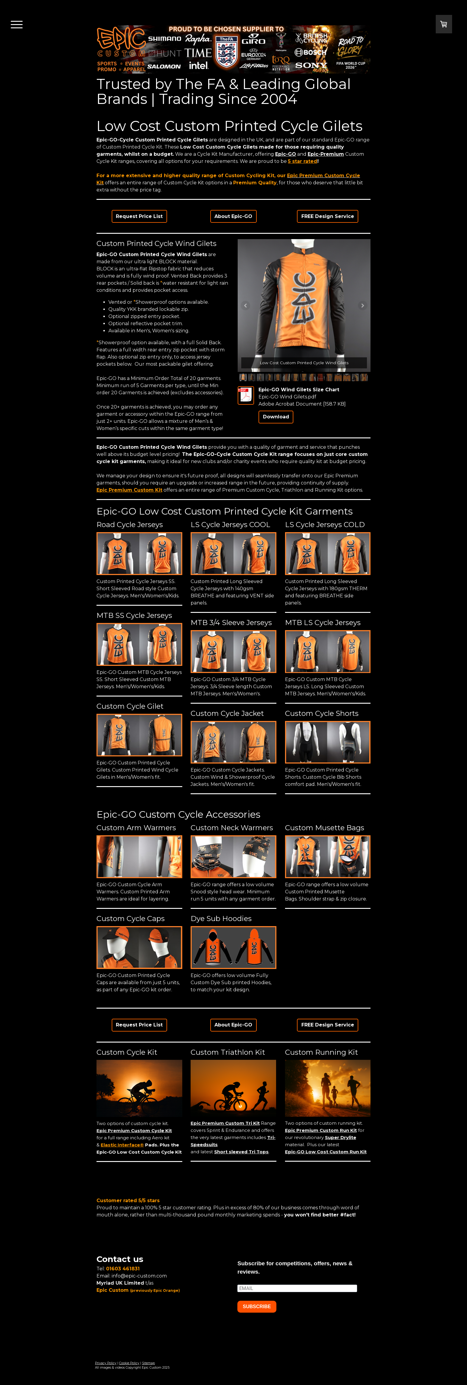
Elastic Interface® (122, 1145)
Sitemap (148, 1363)
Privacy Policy (105, 1363)
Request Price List (139, 216)
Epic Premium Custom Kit (129, 490)
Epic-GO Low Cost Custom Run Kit (326, 1152)
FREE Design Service (327, 216)
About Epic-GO (233, 216)
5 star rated (302, 161)
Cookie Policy (129, 1363)
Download (276, 417)
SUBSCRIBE (257, 1306)
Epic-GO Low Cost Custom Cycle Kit (139, 1152)
